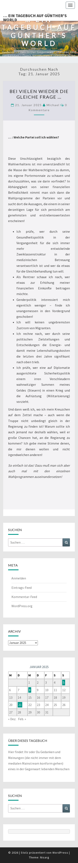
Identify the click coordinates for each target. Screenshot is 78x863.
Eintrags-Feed (21, 587)
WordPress (60, 852)
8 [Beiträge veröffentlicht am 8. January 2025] (30, 690)
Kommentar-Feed (24, 597)
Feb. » (22, 719)
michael (53, 105)
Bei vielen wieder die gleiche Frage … (39, 93)
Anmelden (18, 578)
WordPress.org (21, 606)
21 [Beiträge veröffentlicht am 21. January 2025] (20, 705)
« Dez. (12, 719)
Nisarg (44, 857)
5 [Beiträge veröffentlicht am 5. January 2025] (63, 682)
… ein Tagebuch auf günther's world (35, 17)
